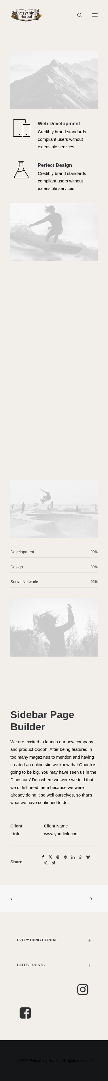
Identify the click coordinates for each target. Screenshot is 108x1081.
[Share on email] (53, 863)
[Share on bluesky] (87, 857)
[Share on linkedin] (72, 857)
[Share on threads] (57, 857)
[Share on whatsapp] (80, 857)
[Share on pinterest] (65, 857)
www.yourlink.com (61, 833)
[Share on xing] (45, 863)
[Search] (77, 15)
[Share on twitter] (50, 857)
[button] (95, 15)
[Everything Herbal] (26, 15)
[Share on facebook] (42, 857)
